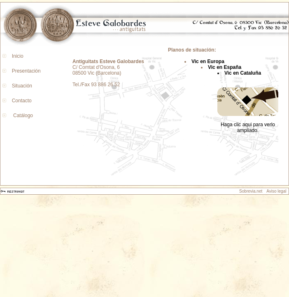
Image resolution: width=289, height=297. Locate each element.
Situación (20, 86)
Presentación (25, 71)
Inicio (16, 56)
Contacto (20, 101)
